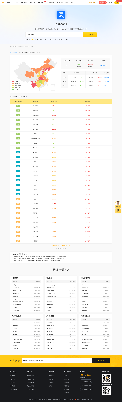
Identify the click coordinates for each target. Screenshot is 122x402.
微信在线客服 (86, 385)
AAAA (60, 39)
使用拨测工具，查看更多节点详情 (61, 245)
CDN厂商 (51, 379)
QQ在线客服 (86, 381)
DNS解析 (24, 2)
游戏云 (50, 386)
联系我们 (66, 379)
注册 (116, 2)
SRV (66, 39)
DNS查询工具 (30, 379)
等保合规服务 (13, 389)
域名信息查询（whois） (33, 375)
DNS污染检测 (30, 389)
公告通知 (66, 382)
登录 (110, 2)
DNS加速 (32, 2)
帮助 (66, 2)
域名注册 (12, 379)
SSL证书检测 (30, 382)
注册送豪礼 (118, 1)
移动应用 (51, 382)
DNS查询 (16, 46)
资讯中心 (66, 389)
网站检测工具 (30, 386)
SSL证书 (42, 2)
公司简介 (66, 375)
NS (54, 39)
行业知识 (66, 386)
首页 (17, 2)
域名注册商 (51, 375)
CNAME (38, 39)
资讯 (72, 2)
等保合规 (51, 2)
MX (44, 39)
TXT (50, 39)
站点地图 (66, 392)
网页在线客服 (86, 389)
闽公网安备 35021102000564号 (84, 399)
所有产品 (60, 2)
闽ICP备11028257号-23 (68, 399)
